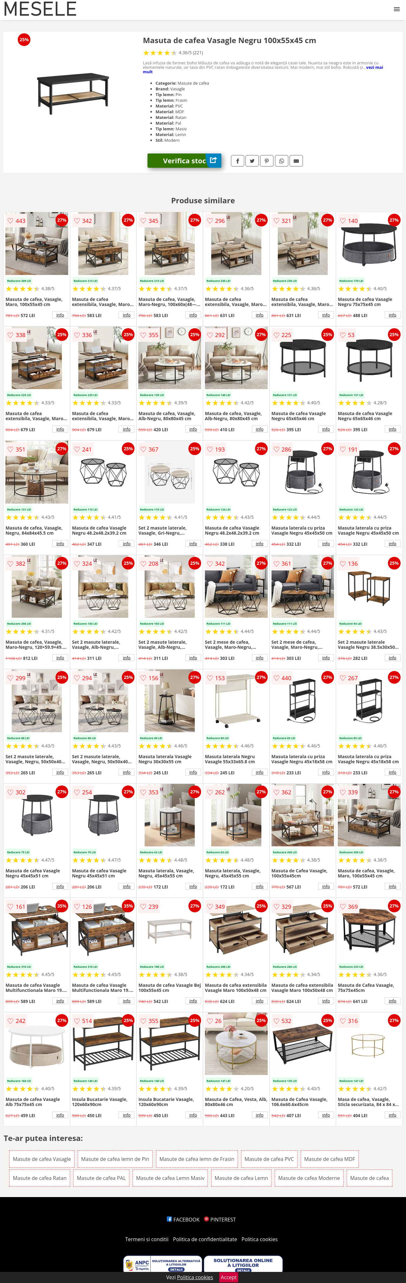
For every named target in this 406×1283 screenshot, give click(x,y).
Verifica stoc (192, 160)
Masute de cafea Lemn (241, 1178)
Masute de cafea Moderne (309, 1178)
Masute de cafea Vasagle (42, 1159)
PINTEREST (220, 1219)
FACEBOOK (183, 1219)
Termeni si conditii (147, 1239)
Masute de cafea (369, 1178)
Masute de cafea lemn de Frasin (197, 1159)
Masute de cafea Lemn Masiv (170, 1178)
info (60, 315)
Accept (229, 1277)
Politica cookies (260, 1239)
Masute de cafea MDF (329, 1159)
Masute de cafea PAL (101, 1178)
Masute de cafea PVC (269, 1159)
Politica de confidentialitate (205, 1239)
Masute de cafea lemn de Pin (115, 1159)
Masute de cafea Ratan (40, 1178)
